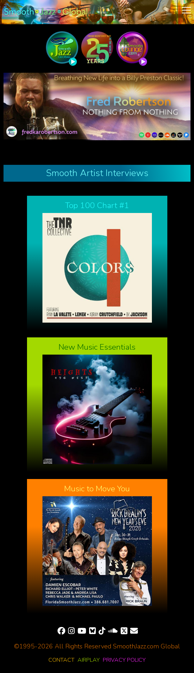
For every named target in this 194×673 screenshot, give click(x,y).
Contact (61, 660)
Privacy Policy (124, 660)
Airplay (89, 660)
